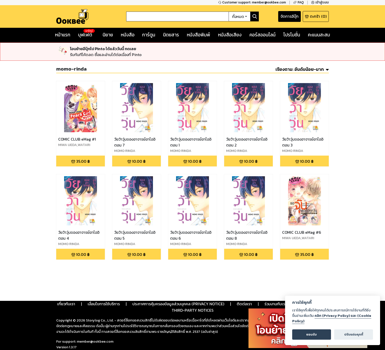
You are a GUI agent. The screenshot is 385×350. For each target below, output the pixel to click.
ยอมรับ (311, 334)
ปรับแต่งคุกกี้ (353, 334)
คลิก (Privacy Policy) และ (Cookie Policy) (331, 318)
